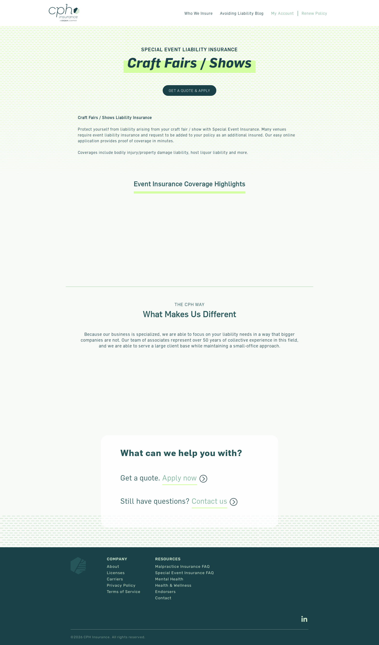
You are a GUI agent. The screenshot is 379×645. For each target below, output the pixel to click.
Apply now (179, 478)
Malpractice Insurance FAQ (182, 567)
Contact (163, 598)
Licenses (116, 573)
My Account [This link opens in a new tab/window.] (282, 13)
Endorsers (165, 592)
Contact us (209, 501)
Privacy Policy (121, 585)
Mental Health (169, 579)
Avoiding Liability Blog (242, 13)
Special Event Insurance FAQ (184, 573)
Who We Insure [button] (199, 13)
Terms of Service (123, 592)
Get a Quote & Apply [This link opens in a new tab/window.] (189, 90)
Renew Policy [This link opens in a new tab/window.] (314, 13)
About (113, 567)
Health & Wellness (173, 585)
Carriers (115, 579)
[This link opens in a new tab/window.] (304, 619)
